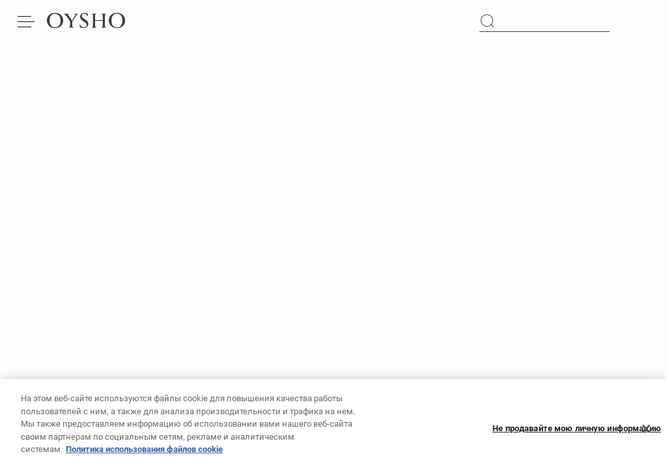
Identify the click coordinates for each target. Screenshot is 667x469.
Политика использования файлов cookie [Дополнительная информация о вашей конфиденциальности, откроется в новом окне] (144, 453)
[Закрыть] (646, 432)
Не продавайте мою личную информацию (576, 432)
